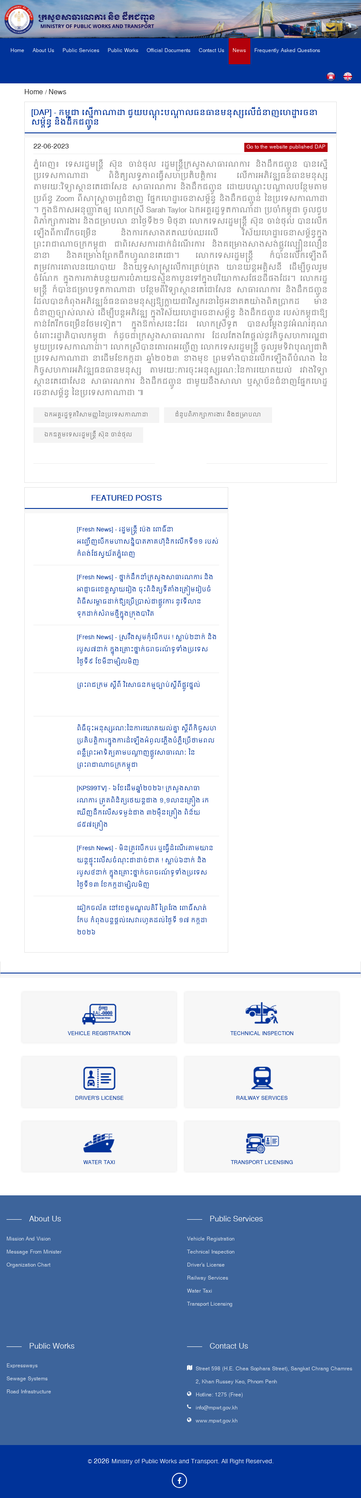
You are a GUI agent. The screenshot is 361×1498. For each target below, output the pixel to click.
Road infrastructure (29, 1392)
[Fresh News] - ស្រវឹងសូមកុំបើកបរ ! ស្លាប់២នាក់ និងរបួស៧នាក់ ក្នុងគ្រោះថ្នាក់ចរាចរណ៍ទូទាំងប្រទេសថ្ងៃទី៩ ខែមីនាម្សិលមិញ (147, 649)
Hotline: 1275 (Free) (219, 1395)
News (239, 51)
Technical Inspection (262, 1034)
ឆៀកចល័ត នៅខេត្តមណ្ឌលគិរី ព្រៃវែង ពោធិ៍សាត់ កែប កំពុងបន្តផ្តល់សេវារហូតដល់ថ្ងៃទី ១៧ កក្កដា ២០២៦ (142, 920)
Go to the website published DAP (285, 147)
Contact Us (211, 51)
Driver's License (99, 1098)
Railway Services (262, 1098)
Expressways (22, 1366)
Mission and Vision (28, 1240)
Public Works (123, 51)
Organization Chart (28, 1266)
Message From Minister (34, 1253)
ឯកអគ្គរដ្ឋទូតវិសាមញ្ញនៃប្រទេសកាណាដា (96, 415)
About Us (43, 51)
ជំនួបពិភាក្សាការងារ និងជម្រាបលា (218, 415)
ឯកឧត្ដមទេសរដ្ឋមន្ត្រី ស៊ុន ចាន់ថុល (88, 435)
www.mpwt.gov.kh (217, 1421)
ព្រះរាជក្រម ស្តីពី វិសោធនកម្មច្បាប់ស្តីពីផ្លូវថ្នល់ (138, 685)
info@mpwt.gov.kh (217, 1408)
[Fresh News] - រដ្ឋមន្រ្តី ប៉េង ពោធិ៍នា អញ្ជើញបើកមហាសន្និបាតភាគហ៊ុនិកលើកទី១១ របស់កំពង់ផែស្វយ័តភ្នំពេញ (148, 542)
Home (17, 51)
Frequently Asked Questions (287, 51)
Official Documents (168, 51)
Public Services (80, 51)
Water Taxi (99, 1163)
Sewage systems (27, 1379)
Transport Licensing (262, 1163)
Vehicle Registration (99, 1034)
